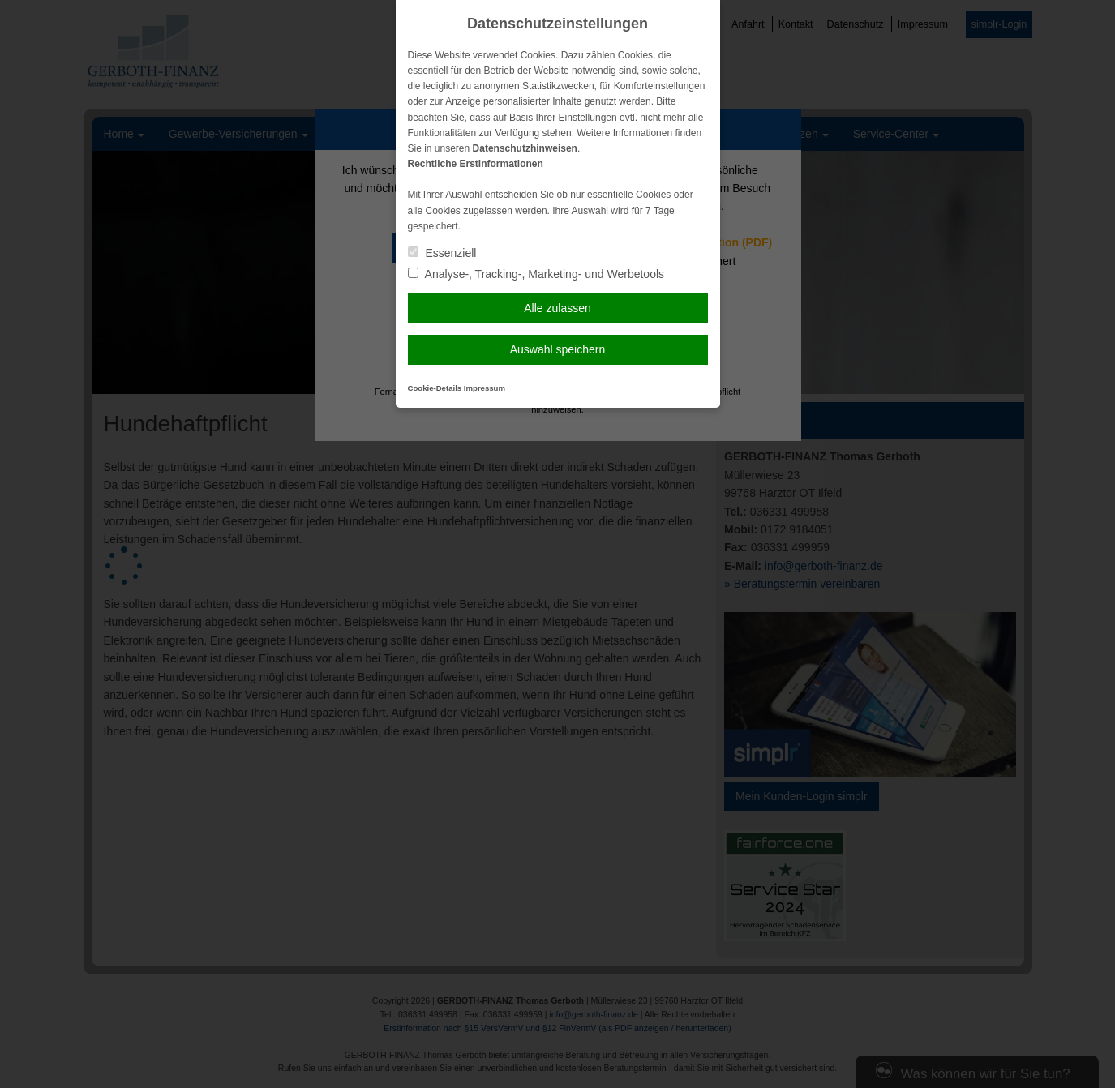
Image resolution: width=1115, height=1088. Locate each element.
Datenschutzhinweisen (525, 148)
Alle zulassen (557, 308)
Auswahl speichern (558, 349)
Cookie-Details (435, 387)
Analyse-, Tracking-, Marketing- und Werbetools (536, 274)
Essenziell (442, 252)
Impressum (484, 387)
